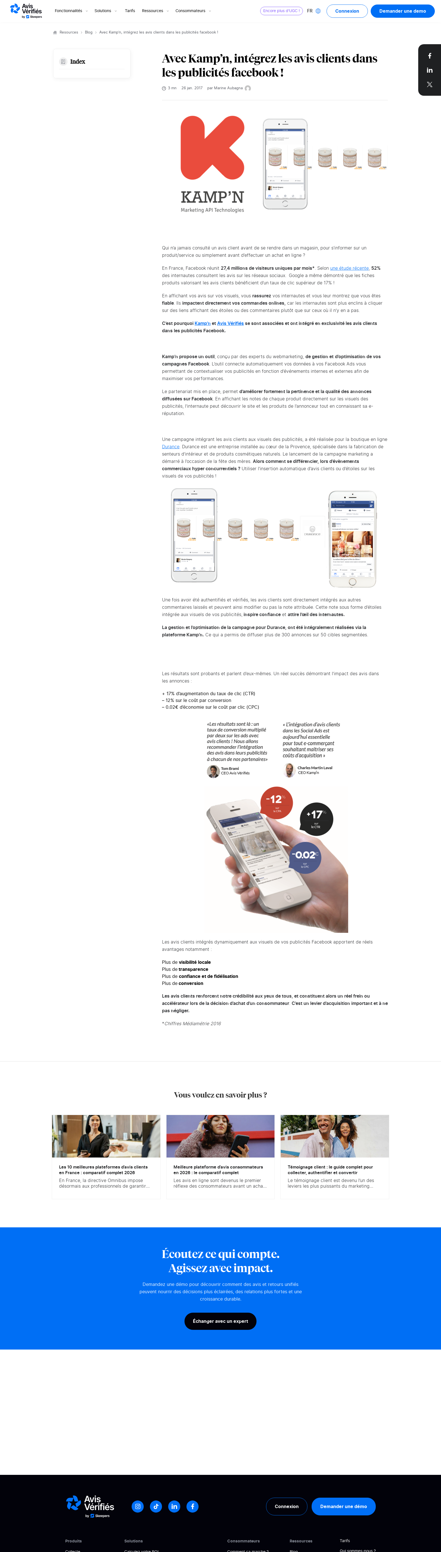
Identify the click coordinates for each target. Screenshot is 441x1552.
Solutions (106, 11)
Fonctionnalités (72, 11)
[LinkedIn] (174, 1506)
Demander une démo (343, 1506)
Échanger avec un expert (220, 1321)
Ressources (156, 11)
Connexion (347, 11)
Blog (89, 32)
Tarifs (130, 11)
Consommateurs (194, 11)
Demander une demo (402, 11)
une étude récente (349, 268)
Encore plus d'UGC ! (281, 11)
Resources (69, 32)
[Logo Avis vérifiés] (26, 11)
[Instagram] (138, 1506)
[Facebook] (192, 1506)
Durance (170, 447)
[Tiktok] (156, 1506)
